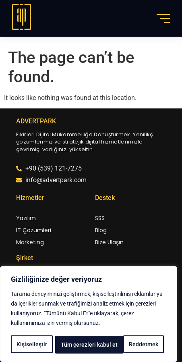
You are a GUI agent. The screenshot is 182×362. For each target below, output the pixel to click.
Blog (101, 230)
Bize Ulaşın (109, 242)
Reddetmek (75, 344)
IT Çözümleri (33, 230)
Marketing (30, 242)
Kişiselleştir (31, 344)
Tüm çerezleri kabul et (132, 344)
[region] (88, 315)
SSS (100, 218)
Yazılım (26, 218)
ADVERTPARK (36, 121)
